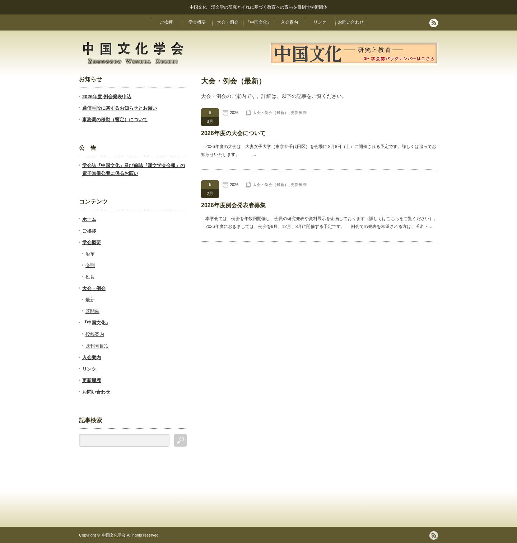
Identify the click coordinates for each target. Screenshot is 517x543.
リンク (319, 22)
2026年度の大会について (233, 133)
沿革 (90, 254)
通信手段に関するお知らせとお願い (119, 108)
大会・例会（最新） (270, 112)
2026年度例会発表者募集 (233, 205)
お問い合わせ (351, 22)
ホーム (89, 219)
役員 (90, 277)
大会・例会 (227, 22)
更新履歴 (299, 112)
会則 (90, 265)
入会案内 (289, 22)
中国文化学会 (114, 535)
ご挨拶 (166, 22)
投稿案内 (94, 334)
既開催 (92, 311)
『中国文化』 (258, 22)
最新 (90, 300)
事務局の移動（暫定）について (115, 119)
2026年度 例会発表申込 (106, 96)
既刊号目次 (97, 346)
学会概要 (197, 22)
